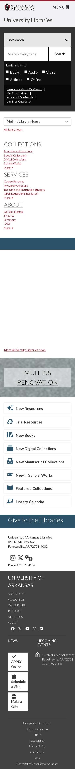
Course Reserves (14, 181)
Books (13, 72)
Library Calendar (25, 501)
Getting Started (13, 211)
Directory (10, 219)
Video (48, 72)
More (8, 167)
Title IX (37, 734)
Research (15, 611)
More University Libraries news (25, 350)
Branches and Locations (18, 151)
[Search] (37, 40)
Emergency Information (37, 723)
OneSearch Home (17, 93)
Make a (16, 703)
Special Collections (15, 155)
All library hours (13, 129)
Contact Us (37, 752)
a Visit (18, 683)
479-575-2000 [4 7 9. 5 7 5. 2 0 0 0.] (52, 664)
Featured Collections (29, 488)
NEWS (13, 641)
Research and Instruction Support (24, 189)
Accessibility (37, 740)
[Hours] (37, 121)
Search (59, 54)
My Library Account (16, 185)
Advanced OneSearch (20, 97)
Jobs (37, 757)
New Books (21, 435)
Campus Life (16, 605)
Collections (22, 144)
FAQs (7, 223)
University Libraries (28, 20)
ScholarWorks (12, 163)
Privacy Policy (37, 746)
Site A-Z (9, 215)
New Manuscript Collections (35, 461)
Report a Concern (37, 729)
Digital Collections (15, 159)
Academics (16, 599)
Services (16, 174)
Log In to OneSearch (19, 101)
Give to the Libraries (35, 520)
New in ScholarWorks (30, 474)
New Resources (25, 408)
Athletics (15, 616)
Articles (14, 79)
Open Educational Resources (21, 193)
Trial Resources (25, 421)
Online (34, 79)
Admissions (16, 593)
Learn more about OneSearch (24, 89)
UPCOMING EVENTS (47, 643)
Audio (31, 72)
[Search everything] (26, 54)
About (13, 204)
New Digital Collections (31, 448)
